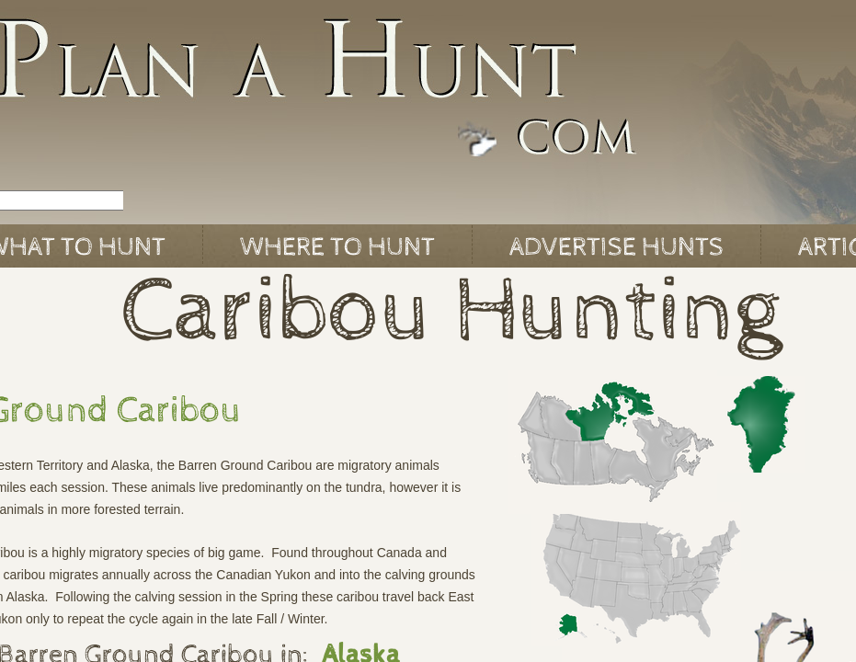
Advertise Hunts (616, 247)
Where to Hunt (337, 247)
